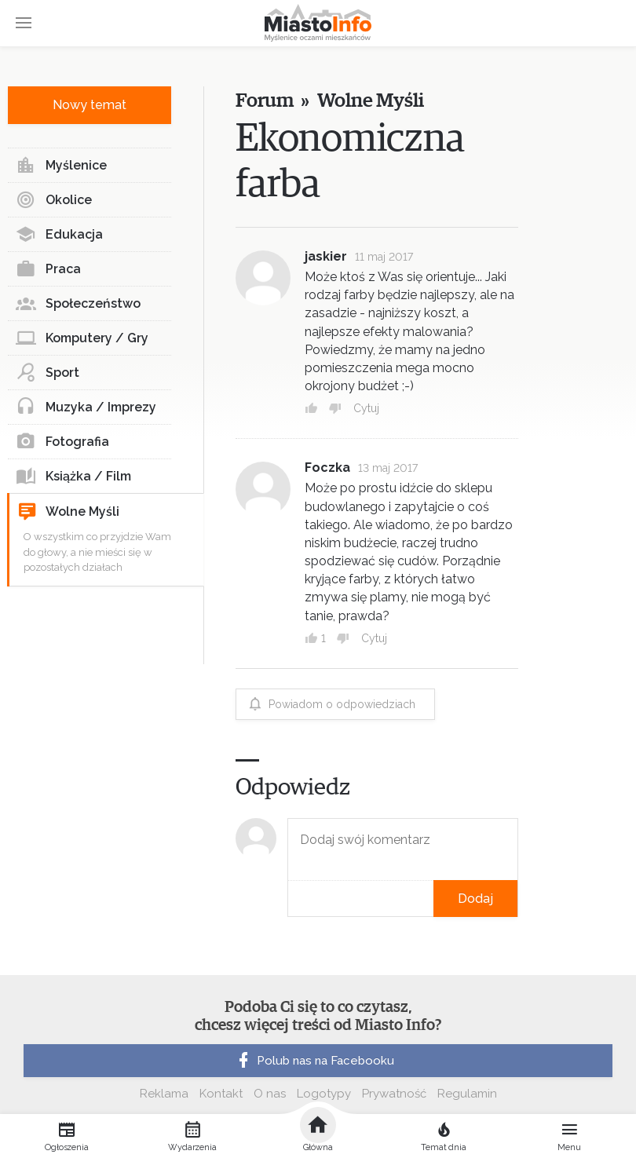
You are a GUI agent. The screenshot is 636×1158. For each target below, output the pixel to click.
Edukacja (59, 235)
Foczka (327, 467)
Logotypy (324, 1094)
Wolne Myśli (68, 512)
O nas (270, 1094)
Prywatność (394, 1094)
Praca (48, 269)
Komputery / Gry (82, 338)
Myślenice (61, 165)
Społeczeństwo (78, 304)
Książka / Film (73, 476)
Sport (47, 373)
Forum (264, 101)
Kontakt (221, 1094)
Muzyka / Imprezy (86, 407)
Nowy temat (89, 104)
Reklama (164, 1094)
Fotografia (62, 442)
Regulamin (467, 1094)
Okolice (54, 200)
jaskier (326, 256)
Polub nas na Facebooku (314, 1060)
